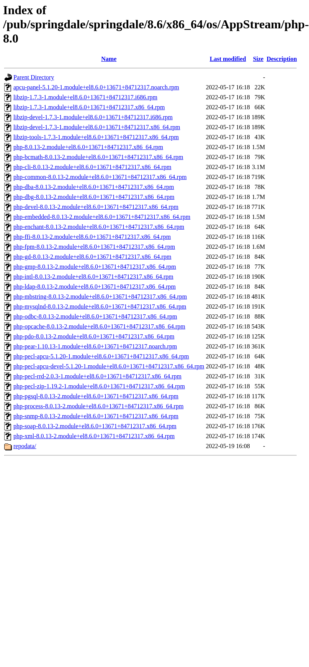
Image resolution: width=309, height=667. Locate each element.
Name (108, 59)
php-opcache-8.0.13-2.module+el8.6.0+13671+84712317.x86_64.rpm (99, 326)
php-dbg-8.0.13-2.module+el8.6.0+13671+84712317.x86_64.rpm (93, 197)
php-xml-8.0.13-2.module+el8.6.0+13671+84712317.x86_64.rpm (94, 436)
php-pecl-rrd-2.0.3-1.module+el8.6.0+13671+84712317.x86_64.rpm (97, 376)
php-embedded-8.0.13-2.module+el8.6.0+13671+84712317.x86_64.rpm (101, 217)
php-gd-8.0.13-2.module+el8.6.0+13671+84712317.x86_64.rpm (92, 256)
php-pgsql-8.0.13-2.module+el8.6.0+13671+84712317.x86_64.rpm (95, 396)
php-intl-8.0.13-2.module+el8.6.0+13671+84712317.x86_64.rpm (93, 276)
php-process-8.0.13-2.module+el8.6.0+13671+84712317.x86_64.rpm (98, 406)
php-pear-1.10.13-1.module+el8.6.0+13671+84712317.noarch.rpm (95, 346)
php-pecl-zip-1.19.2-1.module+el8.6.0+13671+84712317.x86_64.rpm (99, 386)
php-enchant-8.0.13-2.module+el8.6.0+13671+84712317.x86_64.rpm (98, 226)
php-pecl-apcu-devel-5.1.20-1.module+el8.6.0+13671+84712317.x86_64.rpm (108, 366)
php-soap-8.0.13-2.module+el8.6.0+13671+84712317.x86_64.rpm (95, 426)
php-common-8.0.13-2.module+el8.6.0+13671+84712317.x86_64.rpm (99, 177)
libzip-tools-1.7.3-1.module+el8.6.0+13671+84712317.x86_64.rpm (96, 137)
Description (281, 59)
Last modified (228, 59)
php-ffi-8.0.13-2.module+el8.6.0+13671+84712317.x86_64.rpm (92, 236)
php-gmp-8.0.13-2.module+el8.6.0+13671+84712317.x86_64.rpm (94, 266)
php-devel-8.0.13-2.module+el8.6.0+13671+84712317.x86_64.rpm (95, 207)
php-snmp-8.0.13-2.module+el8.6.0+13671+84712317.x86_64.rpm (95, 416)
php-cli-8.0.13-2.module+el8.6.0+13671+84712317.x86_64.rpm (92, 167)
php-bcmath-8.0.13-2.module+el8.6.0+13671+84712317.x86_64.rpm (98, 157)
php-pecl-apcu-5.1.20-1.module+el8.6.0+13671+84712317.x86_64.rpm (101, 356)
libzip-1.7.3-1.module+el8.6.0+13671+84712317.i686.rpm (85, 97)
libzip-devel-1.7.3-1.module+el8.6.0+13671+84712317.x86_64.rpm (96, 127)
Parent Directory (33, 77)
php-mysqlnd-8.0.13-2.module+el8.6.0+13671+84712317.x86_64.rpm (99, 306)
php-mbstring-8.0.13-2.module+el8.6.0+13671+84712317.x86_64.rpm (100, 296)
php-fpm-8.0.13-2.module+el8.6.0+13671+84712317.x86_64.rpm (94, 246)
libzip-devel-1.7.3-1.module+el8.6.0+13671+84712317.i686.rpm (93, 117)
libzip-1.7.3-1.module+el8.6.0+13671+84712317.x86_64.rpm (89, 107)
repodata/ (24, 446)
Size (258, 59)
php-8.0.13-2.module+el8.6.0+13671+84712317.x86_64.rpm (88, 147)
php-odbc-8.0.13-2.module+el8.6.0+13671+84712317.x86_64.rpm (95, 316)
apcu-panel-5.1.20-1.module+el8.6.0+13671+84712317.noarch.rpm (96, 87)
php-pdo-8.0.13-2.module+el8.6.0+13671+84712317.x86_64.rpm (93, 336)
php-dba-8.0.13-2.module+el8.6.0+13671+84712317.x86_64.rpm (93, 187)
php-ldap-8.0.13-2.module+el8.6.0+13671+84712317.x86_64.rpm (94, 286)
